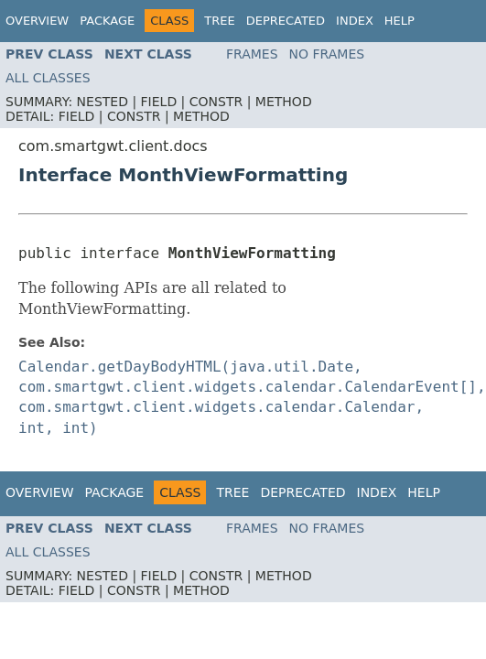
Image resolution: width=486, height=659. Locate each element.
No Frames (327, 54)
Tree (219, 20)
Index (354, 20)
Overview (37, 20)
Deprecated (285, 20)
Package (107, 20)
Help (399, 20)
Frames (252, 54)
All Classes (48, 77)
